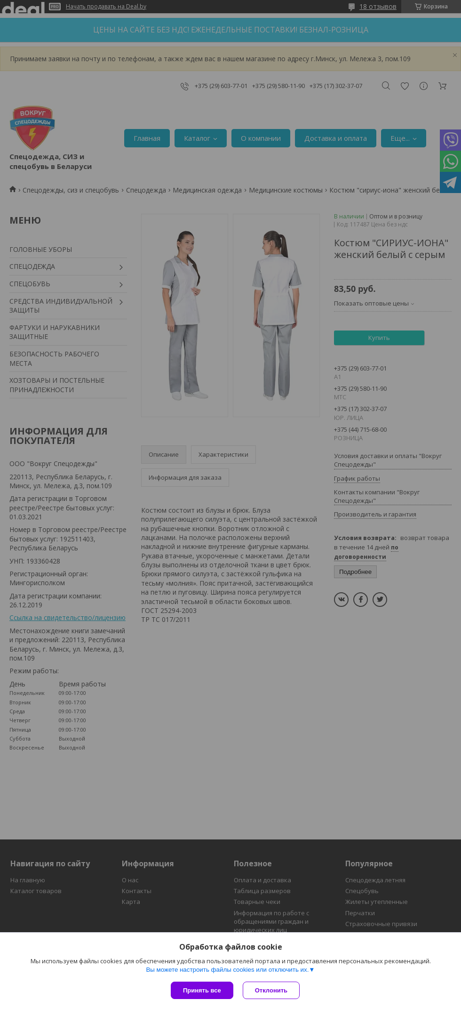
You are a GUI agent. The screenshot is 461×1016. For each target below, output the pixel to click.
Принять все (202, 990)
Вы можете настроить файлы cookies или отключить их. (227, 969)
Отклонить (271, 990)
